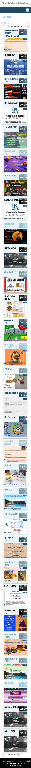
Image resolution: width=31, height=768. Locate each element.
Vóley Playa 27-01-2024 (10, 539)
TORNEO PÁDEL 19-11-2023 (11, 322)
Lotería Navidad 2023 (11, 272)
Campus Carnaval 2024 (9, 612)
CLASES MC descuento (11, 103)
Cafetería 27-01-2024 (11, 489)
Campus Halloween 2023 (10, 56)
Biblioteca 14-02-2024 (11, 707)
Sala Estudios (8, 465)
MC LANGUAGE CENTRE (11, 199)
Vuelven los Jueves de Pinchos (11, 563)
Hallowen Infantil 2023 (9, 153)
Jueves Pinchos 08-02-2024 (10, 636)
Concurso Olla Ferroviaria (8, 442)
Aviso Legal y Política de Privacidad (15, 763)
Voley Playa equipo (10, 417)
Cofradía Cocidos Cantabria (9, 298)
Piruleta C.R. (8, 368)
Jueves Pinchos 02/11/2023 (9, 346)
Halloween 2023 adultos (9, 225)
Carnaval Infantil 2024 (9, 684)
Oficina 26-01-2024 (10, 513)
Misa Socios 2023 (10, 586)
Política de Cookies (15, 765)
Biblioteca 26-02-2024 (10, 732)
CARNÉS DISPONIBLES (11, 393)
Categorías (8, 23)
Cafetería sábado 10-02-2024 (11, 660)
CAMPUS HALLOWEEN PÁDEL (11, 80)
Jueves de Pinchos (10, 175)
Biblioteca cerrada (10, 248)
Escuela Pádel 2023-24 (11, 128)
